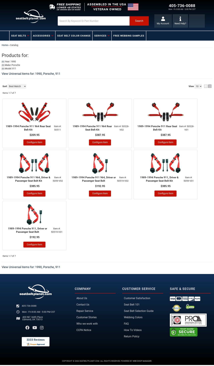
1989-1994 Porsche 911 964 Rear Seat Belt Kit (28, 128)
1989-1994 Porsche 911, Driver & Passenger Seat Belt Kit (159, 179)
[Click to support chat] (180, 21)
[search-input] (86, 20)
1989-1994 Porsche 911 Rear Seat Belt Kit (157, 128)
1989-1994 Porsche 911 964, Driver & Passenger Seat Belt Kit (28, 179)
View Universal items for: (31, 73)
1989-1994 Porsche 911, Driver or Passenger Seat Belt (28, 231)
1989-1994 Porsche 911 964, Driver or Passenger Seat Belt (94, 179)
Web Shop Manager (142, 362)
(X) (3, 61)
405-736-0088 (29, 307)
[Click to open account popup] (162, 21)
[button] (96, 21)
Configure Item (34, 142)
